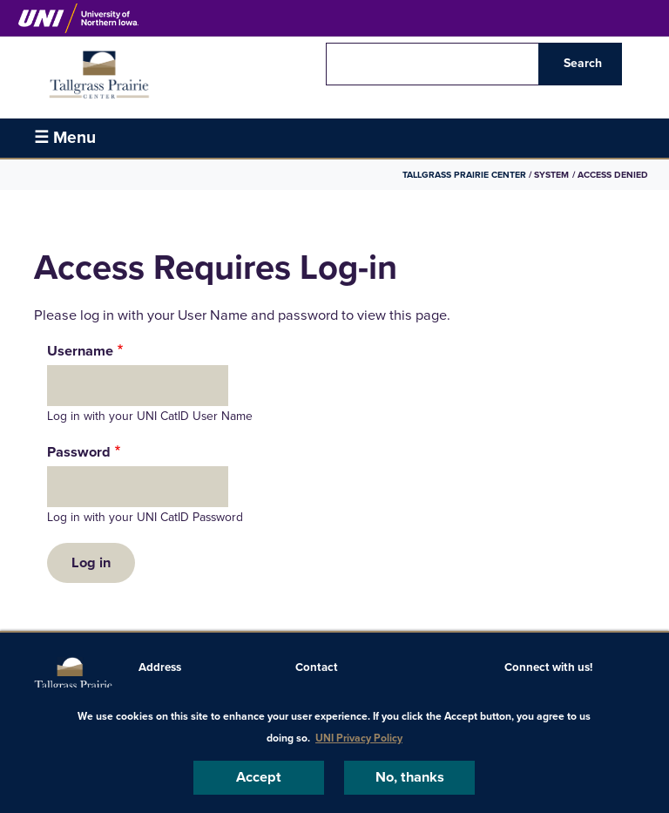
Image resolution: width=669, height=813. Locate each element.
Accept (258, 777)
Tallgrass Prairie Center (464, 174)
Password (79, 452)
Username (80, 351)
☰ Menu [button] (65, 137)
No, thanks (409, 777)
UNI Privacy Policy (358, 738)
